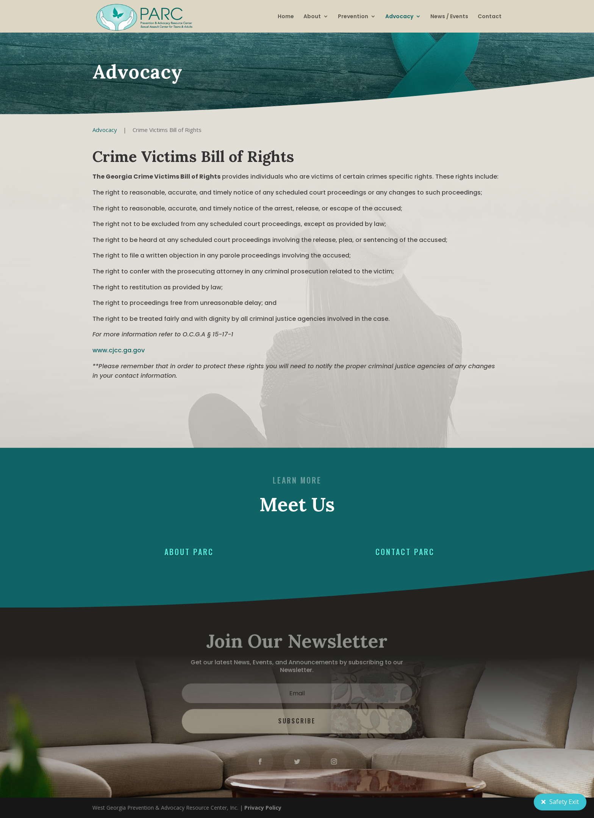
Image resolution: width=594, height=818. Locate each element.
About (312, 16)
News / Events (449, 16)
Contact (490, 16)
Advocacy (399, 16)
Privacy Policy (262, 807)
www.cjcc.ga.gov (118, 350)
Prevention (353, 16)
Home (286, 16)
